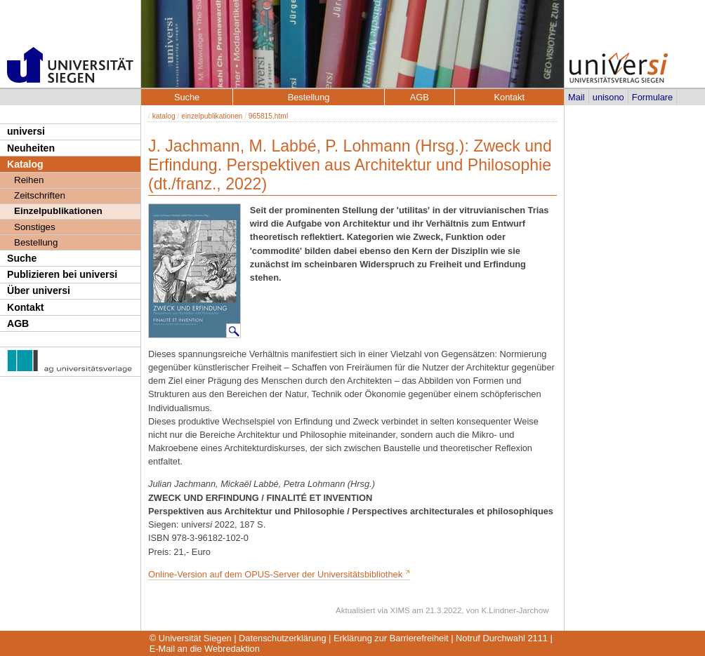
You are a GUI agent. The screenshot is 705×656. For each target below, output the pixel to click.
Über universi (38, 290)
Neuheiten (31, 148)
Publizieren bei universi (62, 274)
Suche (22, 258)
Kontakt (25, 307)
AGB (18, 323)
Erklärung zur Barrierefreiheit (391, 638)
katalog (164, 116)
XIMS (400, 610)
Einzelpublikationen (58, 211)
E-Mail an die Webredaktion (205, 648)
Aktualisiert (355, 610)
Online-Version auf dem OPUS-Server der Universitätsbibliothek (276, 574)
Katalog (25, 164)
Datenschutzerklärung (282, 638)
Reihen (29, 180)
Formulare (652, 97)
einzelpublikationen (211, 116)
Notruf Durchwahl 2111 (502, 638)
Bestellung (36, 242)
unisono (608, 97)
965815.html (268, 116)
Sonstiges (34, 227)
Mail (576, 97)
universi (26, 131)
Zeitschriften (39, 195)
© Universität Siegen (191, 638)
